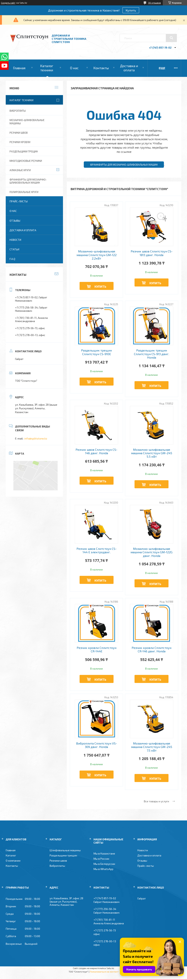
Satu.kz (110, 968)
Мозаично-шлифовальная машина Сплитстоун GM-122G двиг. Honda (151, 552)
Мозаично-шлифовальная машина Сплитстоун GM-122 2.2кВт (97, 255)
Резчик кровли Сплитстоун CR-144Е (96, 649)
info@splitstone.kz (35, 438)
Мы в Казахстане (104, 853)
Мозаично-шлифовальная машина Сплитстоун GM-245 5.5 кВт (151, 453)
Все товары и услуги (156, 801)
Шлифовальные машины (65, 850)
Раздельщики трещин (24, 151)
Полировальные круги (24, 192)
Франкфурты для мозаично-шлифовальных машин (124, 164)
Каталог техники (46, 68)
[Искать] (171, 38)
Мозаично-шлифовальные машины (27, 122)
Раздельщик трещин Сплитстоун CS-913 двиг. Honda (151, 354)
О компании (13, 860)
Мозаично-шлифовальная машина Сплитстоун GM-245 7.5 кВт (151, 747)
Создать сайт (8, 2)
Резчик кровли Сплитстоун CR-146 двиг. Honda (151, 649)
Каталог (11, 855)
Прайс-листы (19, 201)
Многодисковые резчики (26, 160)
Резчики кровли (20, 142)
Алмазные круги (20, 170)
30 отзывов (154, 2)
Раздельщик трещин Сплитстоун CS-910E (96, 352)
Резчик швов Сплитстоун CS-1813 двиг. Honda (151, 253)
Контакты (101, 68)
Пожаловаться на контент (104, 971)
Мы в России (101, 858)
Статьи (14, 249)
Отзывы (15, 220)
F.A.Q (12, 258)
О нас (74, 68)
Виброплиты (18, 110)
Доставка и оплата (129, 68)
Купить (131, 10)
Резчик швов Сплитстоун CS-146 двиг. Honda (96, 451)
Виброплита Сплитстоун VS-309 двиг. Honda (96, 745)
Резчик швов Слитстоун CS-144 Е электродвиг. (97, 550)
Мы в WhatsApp (103, 869)
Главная (19, 68)
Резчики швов (19, 132)
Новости (15, 239)
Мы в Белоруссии (104, 863)
